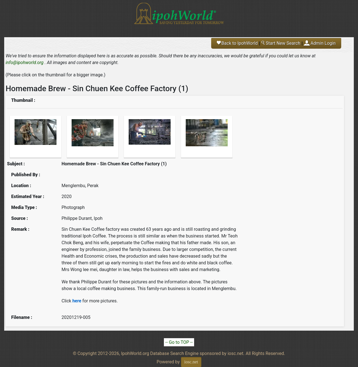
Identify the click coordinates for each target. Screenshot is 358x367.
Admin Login (323, 43)
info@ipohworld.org (25, 62)
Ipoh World (179, 17)
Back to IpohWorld (237, 43)
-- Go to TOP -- (179, 342)
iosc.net (191, 361)
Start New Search (280, 43)
